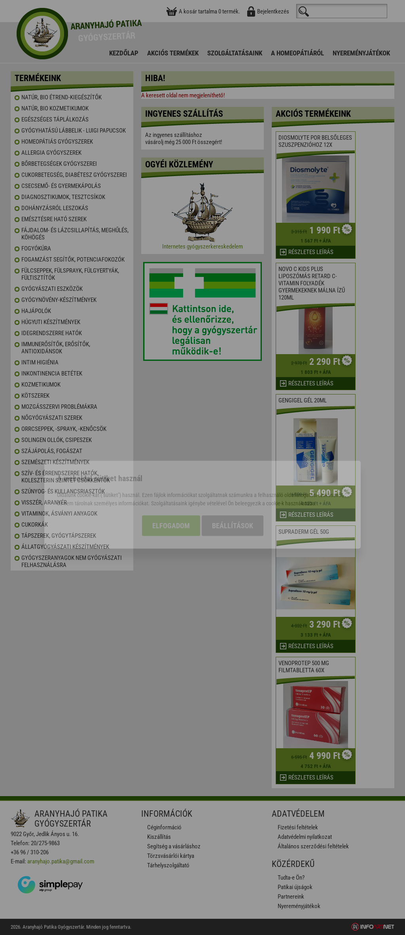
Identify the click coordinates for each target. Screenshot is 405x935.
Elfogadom (171, 488)
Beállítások (232, 488)
